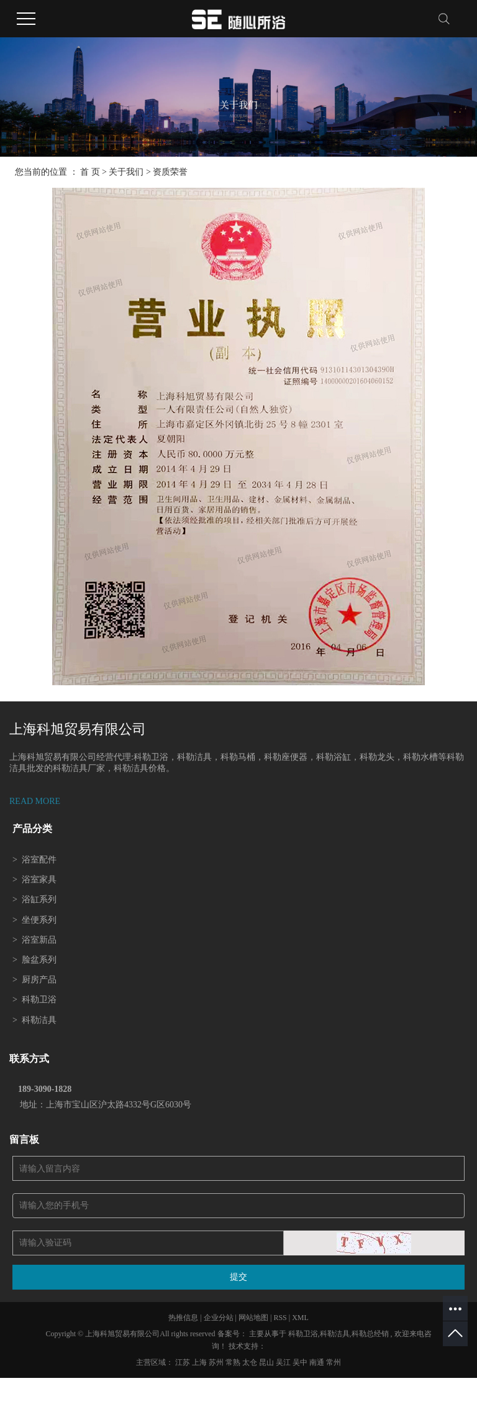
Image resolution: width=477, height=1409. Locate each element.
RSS (279, 1317)
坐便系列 (34, 920)
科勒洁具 (34, 1020)
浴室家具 (34, 879)
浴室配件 (34, 859)
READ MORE (34, 801)
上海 (200, 1362)
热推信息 (183, 1317)
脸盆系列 (34, 959)
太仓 (250, 1362)
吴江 (284, 1362)
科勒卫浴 (34, 999)
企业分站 (219, 1317)
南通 (317, 1362)
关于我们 (126, 172)
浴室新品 (34, 940)
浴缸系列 (34, 899)
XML (300, 1317)
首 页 (90, 172)
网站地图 (254, 1317)
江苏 (183, 1362)
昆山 (267, 1362)
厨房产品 (34, 979)
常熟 (233, 1362)
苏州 (217, 1362)
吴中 (301, 1362)
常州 (333, 1362)
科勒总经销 (370, 1333)
